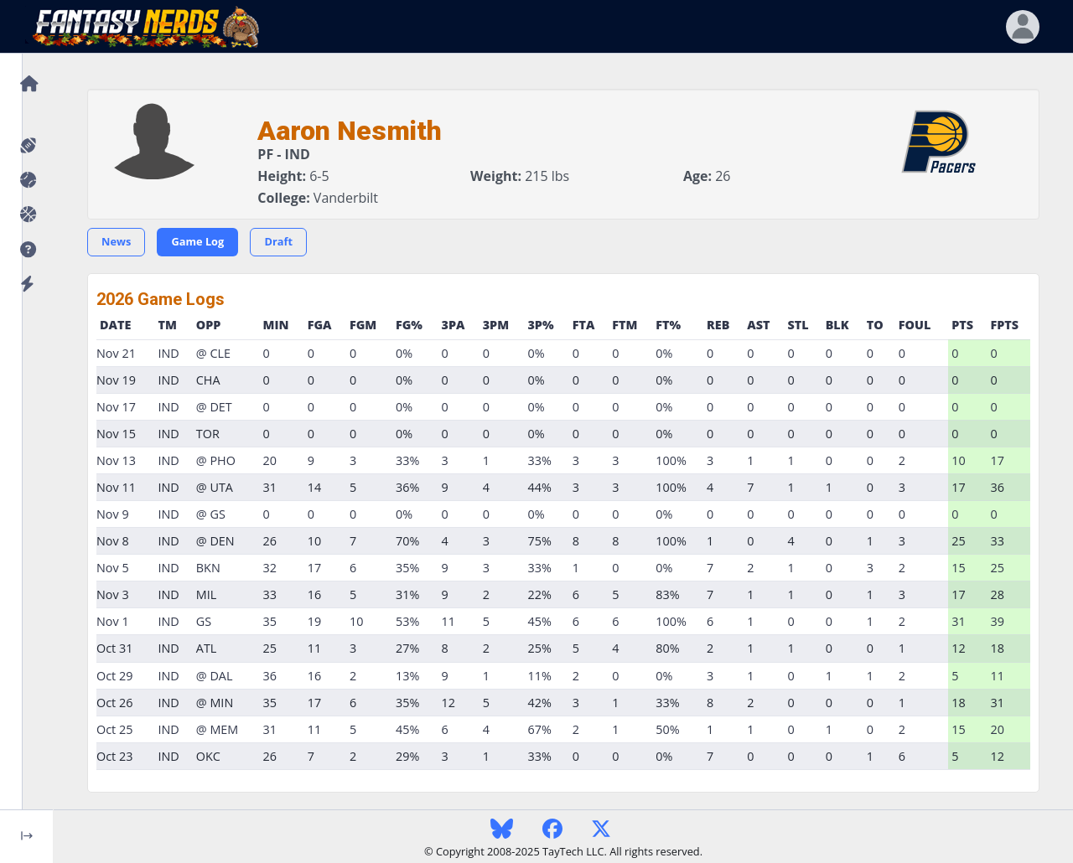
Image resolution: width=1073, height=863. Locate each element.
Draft (278, 241)
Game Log (197, 241)
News (116, 241)
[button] (26, 250)
